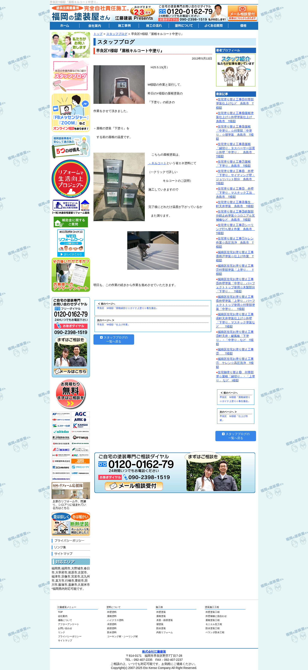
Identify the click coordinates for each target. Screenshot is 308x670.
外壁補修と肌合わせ (216, 616)
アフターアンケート (68, 624)
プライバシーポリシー (69, 636)
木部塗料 (112, 624)
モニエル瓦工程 (214, 624)
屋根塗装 (161, 616)
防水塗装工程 (213, 628)
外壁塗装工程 (213, 612)
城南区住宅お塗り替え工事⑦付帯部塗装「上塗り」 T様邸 (235, 269)
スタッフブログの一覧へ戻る (114, 339)
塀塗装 (159, 624)
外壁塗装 (161, 612)
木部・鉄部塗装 (164, 620)
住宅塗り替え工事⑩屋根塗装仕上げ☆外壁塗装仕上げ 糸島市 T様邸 (235, 117)
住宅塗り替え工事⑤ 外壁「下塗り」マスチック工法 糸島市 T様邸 (235, 192)
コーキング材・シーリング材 (122, 636)
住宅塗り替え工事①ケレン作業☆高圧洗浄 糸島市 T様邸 (235, 242)
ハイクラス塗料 (115, 620)
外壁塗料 (112, 612)
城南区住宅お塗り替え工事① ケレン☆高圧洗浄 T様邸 (235, 363)
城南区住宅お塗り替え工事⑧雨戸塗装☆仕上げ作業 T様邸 (235, 256)
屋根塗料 (112, 616)
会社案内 (62, 616)
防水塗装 (161, 628)
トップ (97, 34)
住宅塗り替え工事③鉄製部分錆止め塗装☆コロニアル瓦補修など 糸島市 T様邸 (235, 215)
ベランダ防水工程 (215, 632)
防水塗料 (112, 632)
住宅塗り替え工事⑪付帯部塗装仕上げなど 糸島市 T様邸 (235, 103)
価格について (65, 620)
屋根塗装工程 (213, 620)
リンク (61, 632)
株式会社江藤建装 (154, 651)
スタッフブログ (116, 34)
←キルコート (157, 163)
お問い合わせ (65, 628)
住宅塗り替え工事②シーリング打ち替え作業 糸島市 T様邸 (235, 229)
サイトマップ (65, 640)
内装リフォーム (164, 632)
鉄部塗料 (112, 628)
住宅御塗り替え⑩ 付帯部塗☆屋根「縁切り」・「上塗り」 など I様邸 (235, 376)
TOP (60, 612)
